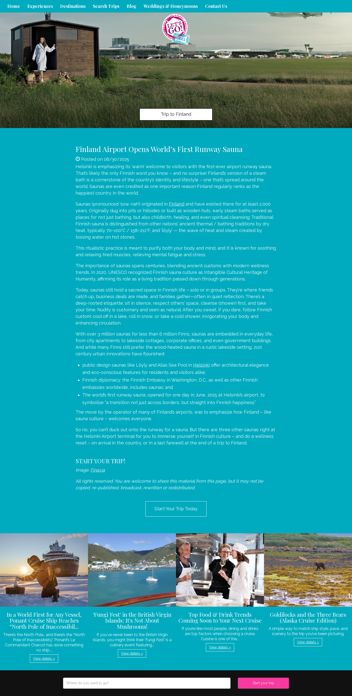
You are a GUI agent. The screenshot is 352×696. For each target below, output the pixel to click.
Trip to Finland (176, 114)
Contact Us (216, 6)
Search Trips (106, 6)
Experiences (40, 6)
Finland (176, 204)
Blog (131, 6)
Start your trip (263, 683)
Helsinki (201, 365)
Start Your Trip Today (176, 508)
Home (13, 6)
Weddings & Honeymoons (171, 6)
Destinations (73, 6)
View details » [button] (44, 659)
